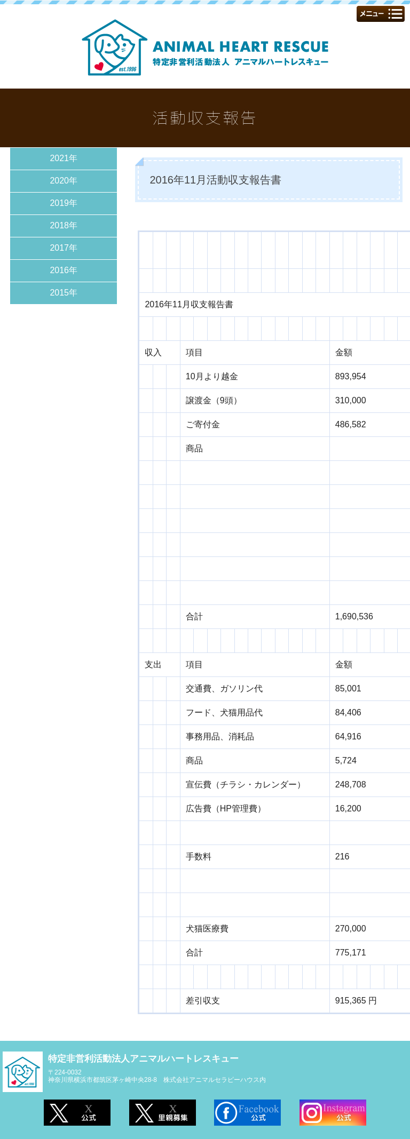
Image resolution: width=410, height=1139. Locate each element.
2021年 (63, 158)
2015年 (63, 292)
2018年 (63, 225)
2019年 (63, 203)
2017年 (63, 247)
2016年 (63, 270)
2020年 (63, 180)
